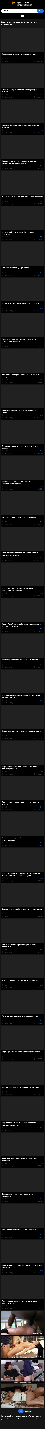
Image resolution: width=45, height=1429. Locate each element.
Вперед (28, 1411)
